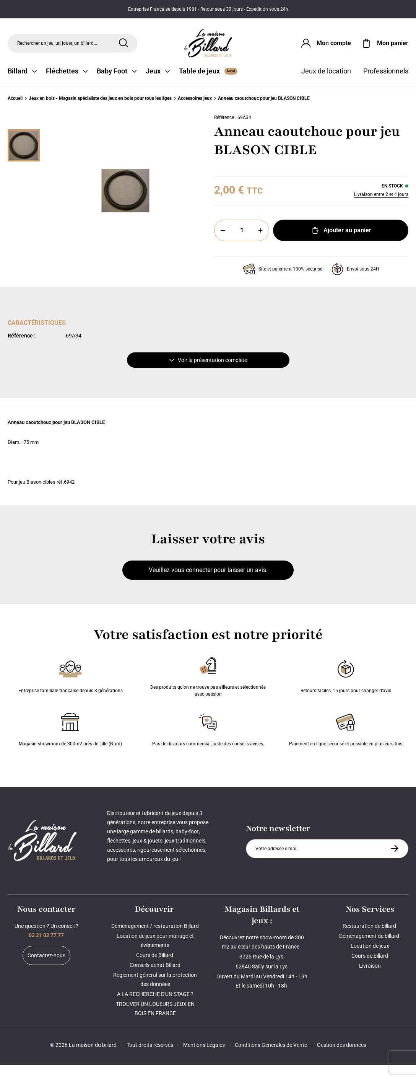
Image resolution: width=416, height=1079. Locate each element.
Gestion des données (341, 1059)
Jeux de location (326, 85)
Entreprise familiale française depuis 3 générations (70, 689)
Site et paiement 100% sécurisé (282, 283)
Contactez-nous (46, 970)
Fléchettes (67, 85)
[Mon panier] (384, 47)
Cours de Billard (155, 969)
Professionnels (385, 85)
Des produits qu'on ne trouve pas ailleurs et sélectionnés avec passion (208, 689)
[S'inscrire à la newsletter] (394, 862)
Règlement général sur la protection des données (155, 993)
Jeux (158, 85)
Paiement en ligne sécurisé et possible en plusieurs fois (345, 742)
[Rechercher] (123, 47)
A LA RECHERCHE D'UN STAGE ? (155, 1008)
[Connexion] (325, 47)
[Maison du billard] (208, 48)
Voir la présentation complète (208, 374)
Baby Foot (116, 85)
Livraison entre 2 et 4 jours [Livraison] (381, 208)
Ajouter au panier (340, 244)
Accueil (15, 112)
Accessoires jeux (195, 112)
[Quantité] (241, 244)
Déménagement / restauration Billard (155, 940)
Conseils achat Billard (155, 979)
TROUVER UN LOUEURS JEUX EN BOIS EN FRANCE (155, 1022)
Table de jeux (208, 85)
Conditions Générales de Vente (271, 1059)
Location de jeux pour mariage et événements (155, 954)
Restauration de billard (370, 940)
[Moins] (222, 244)
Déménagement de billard (369, 950)
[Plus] (260, 244)
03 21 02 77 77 (46, 949)
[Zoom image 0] (125, 204)
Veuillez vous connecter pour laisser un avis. (208, 584)
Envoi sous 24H (355, 283)
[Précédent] (24, 134)
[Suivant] (24, 275)
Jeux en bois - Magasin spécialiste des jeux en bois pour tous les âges (100, 112)
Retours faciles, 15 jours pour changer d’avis (346, 689)
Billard (22, 85)
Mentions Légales (204, 1059)
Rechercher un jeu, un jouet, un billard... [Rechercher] (57, 47)
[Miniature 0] (24, 159)
